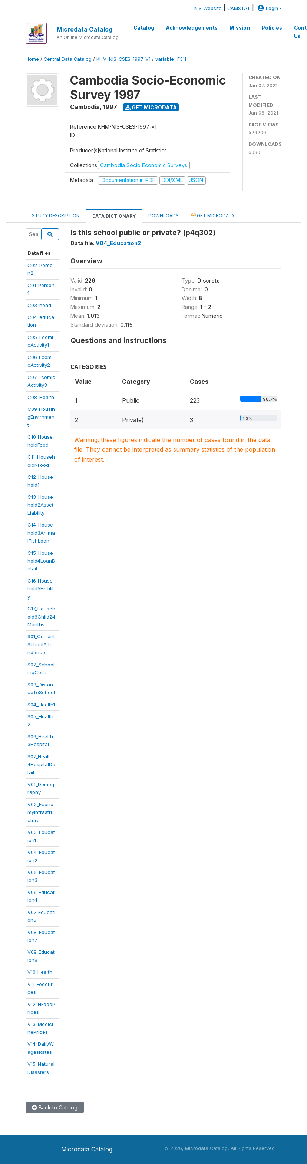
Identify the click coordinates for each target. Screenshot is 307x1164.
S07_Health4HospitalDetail (41, 764)
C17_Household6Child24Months (41, 616)
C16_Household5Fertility (40, 589)
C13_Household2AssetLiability (40, 505)
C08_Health (40, 397)
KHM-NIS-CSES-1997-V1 (123, 59)
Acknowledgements (192, 28)
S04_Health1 (41, 705)
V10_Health (39, 972)
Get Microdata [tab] (212, 215)
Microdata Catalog (84, 29)
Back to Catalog (54, 1107)
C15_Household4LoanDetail (41, 561)
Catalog (143, 28)
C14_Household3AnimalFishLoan (41, 533)
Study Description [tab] (56, 215)
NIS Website (208, 8)
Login (267, 8)
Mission (240, 28)
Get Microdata (151, 107)
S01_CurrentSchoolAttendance (41, 644)
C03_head (39, 305)
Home (32, 59)
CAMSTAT (238, 8)
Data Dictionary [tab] (114, 216)
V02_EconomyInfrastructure (40, 812)
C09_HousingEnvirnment (41, 417)
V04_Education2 (118, 243)
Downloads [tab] (163, 215)
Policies (272, 28)
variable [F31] (170, 59)
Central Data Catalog (68, 59)
